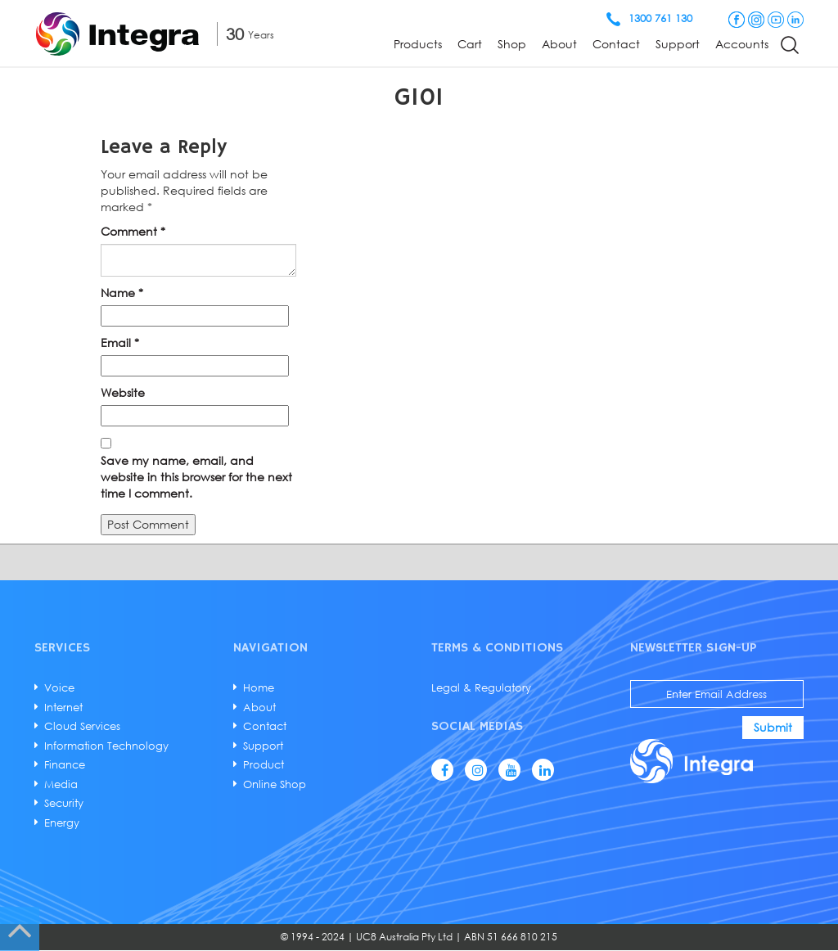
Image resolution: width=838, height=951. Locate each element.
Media (61, 784)
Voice (59, 687)
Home (258, 687)
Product (263, 764)
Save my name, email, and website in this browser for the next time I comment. (196, 476)
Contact (616, 44)
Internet (63, 707)
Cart (469, 44)
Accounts (741, 44)
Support (678, 44)
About (559, 44)
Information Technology (106, 745)
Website (123, 392)
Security (63, 802)
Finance (64, 764)
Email (120, 342)
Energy (61, 822)
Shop (512, 44)
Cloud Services (82, 725)
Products (418, 44)
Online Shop (274, 784)
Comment (133, 231)
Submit (773, 727)
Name (122, 293)
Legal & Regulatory (481, 687)
